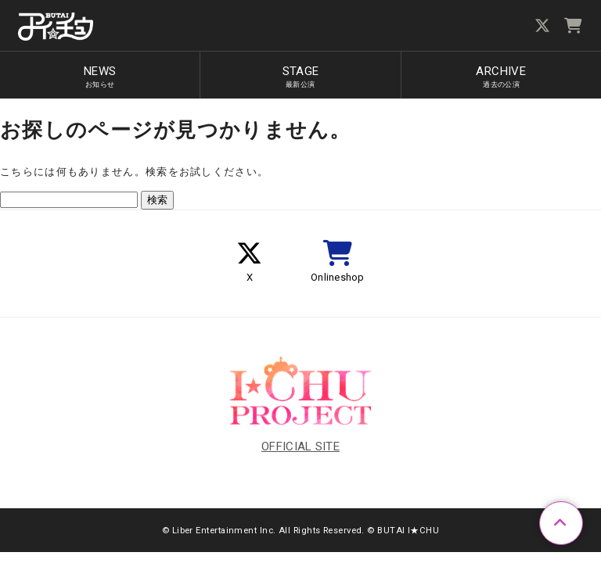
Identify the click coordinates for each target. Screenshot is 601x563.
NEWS (100, 76)
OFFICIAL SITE (300, 446)
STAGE (300, 76)
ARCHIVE (501, 76)
